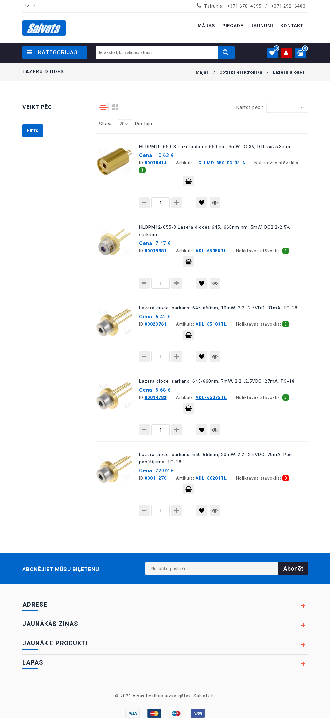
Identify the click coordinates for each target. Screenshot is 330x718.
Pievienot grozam (188, 182)
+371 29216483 (288, 6)
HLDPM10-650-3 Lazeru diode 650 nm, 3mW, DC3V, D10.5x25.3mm (214, 146)
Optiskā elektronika (240, 72)
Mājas (202, 72)
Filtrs (32, 130)
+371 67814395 (244, 6)
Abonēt (293, 568)
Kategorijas (52, 52)
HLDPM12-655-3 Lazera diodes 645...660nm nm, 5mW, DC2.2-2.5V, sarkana (214, 231)
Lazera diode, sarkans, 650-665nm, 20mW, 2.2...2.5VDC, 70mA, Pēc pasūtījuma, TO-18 (215, 458)
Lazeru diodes (289, 72)
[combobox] (28, 6)
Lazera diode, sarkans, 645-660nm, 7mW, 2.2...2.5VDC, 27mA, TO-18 (217, 381)
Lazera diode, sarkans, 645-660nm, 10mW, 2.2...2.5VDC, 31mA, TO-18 (218, 308)
